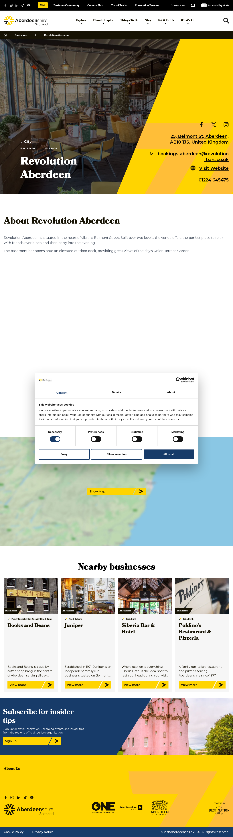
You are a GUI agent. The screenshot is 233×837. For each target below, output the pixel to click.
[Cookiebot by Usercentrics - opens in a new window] (178, 380)
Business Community (66, 6)
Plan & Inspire (103, 21)
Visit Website (214, 168)
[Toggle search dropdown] (226, 21)
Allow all (169, 454)
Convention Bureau (147, 6)
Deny (64, 454)
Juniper (74, 626)
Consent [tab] (62, 392)
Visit (43, 6)
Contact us (178, 5)
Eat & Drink (166, 21)
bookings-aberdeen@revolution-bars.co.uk (193, 156)
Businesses (21, 35)
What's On (188, 21)
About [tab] (171, 392)
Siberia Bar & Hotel (138, 629)
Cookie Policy (13, 832)
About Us (12, 769)
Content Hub (95, 6)
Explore (81, 21)
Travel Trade (119, 6)
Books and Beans (28, 626)
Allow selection (116, 454)
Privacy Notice (43, 832)
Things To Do (129, 21)
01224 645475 (214, 180)
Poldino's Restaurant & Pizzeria (195, 632)
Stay (148, 21)
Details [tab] (116, 392)
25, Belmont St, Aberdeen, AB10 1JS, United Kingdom (199, 139)
